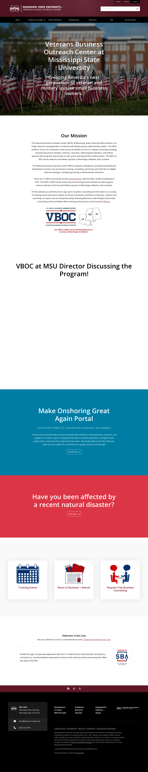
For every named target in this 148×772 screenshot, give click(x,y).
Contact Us (135, 1)
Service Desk (80, 753)
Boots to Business (55, 20)
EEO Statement (72, 729)
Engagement (101, 707)
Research (79, 710)
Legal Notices (90, 729)
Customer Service (60, 729)
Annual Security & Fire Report (106, 729)
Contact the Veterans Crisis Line (96, 639)
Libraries (78, 713)
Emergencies (59, 707)
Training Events (74, 20)
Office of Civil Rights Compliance (81, 742)
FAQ (111, 20)
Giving (98, 713)
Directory (127, 1)
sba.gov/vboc (75, 179)
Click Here (74, 514)
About (17, 20)
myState (119, 1)
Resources (93, 20)
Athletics (99, 710)
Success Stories (130, 20)
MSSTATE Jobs (60, 713)
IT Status (58, 710)
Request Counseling (37, 20)
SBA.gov (106, 201)
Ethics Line (81, 729)
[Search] (137, 8)
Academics (79, 707)
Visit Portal (74, 451)
